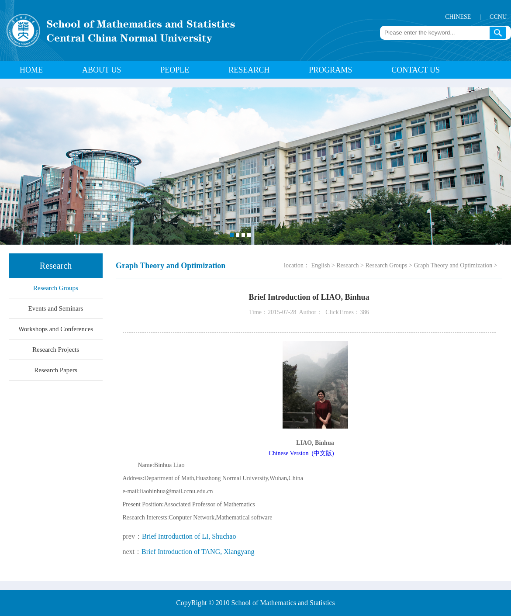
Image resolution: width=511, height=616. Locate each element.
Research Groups (55, 287)
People (174, 70)
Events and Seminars (55, 308)
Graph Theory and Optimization (453, 265)
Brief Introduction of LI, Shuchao (189, 536)
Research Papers (55, 370)
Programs (330, 70)
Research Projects (55, 349)
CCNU (498, 17)
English (320, 265)
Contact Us (415, 70)
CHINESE (458, 17)
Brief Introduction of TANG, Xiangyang (198, 551)
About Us (101, 70)
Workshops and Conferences (55, 328)
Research (248, 70)
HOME (31, 70)
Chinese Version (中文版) (301, 453)
